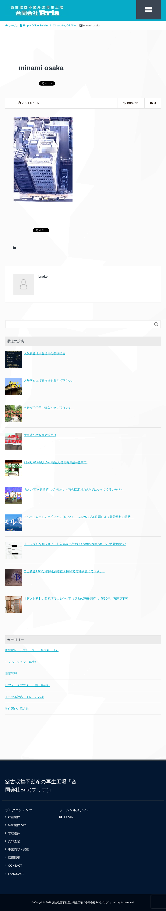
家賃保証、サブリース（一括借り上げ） (32, 650)
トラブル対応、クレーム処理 (24, 697)
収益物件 (14, 817)
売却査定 (14, 841)
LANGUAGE (16, 874)
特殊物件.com (17, 825)
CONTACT (15, 865)
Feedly (66, 817)
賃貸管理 (11, 673)
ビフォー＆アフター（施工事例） (27, 685)
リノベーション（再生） (21, 662)
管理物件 (14, 833)
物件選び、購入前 (17, 708)
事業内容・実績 (18, 849)
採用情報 (14, 857)
